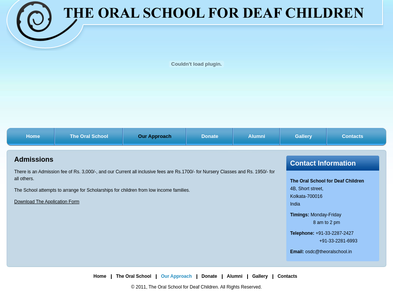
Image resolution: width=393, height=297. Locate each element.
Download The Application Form (46, 201)
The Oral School (89, 136)
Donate (209, 136)
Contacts (352, 136)
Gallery (303, 136)
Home (33, 136)
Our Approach (155, 136)
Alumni (256, 136)
